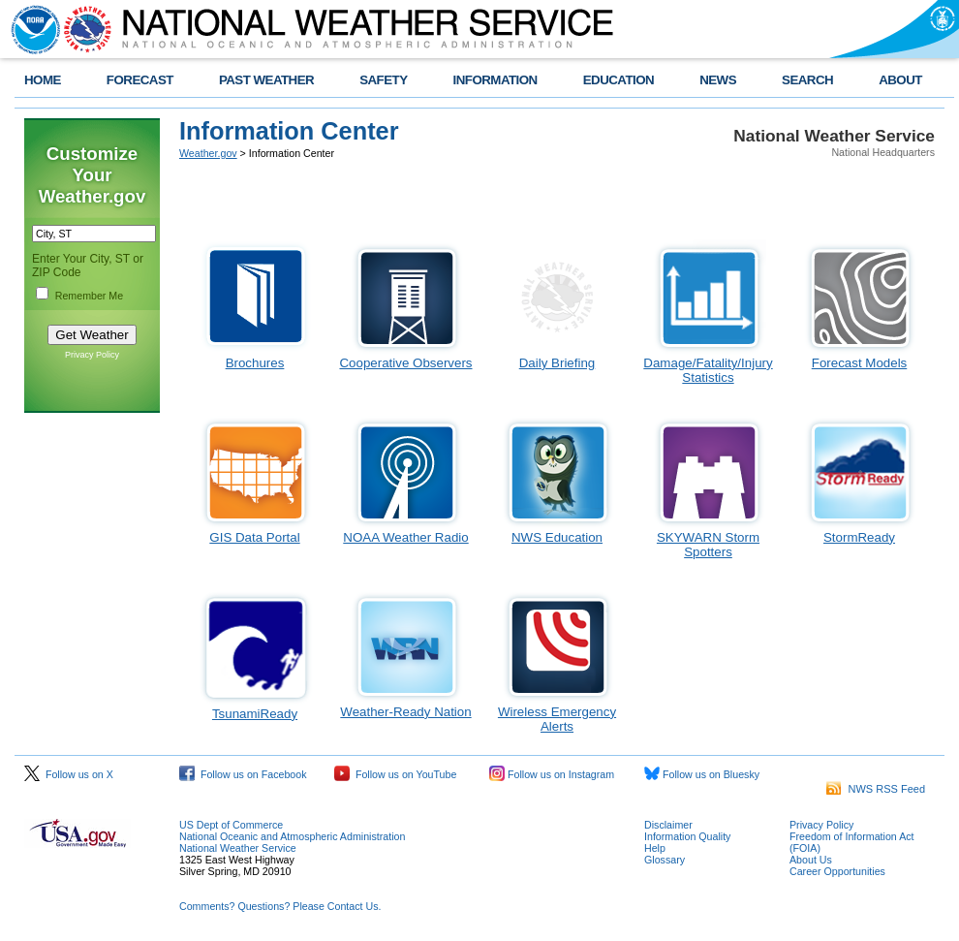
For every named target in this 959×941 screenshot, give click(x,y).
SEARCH (807, 80)
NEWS (717, 80)
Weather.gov (208, 153)
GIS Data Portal (254, 537)
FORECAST (140, 80)
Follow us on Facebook (243, 774)
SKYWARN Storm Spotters (708, 544)
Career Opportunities (837, 871)
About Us (810, 859)
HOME (42, 80)
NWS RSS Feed (875, 789)
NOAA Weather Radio (405, 537)
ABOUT (900, 80)
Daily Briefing (557, 363)
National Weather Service (237, 848)
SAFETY (383, 80)
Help (654, 848)
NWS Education (557, 537)
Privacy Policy (92, 355)
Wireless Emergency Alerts (557, 719)
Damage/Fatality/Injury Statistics (707, 370)
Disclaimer (668, 825)
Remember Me (89, 295)
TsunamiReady (254, 713)
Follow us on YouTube (395, 774)
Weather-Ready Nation (405, 712)
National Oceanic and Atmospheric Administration (292, 836)
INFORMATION (495, 80)
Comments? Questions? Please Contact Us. (280, 906)
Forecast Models (860, 363)
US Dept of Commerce (231, 825)
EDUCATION (618, 80)
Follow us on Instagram (551, 774)
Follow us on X (68, 774)
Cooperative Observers (405, 363)
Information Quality (687, 836)
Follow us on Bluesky (701, 774)
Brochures (255, 363)
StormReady (859, 537)
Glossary (664, 859)
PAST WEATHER (266, 80)
